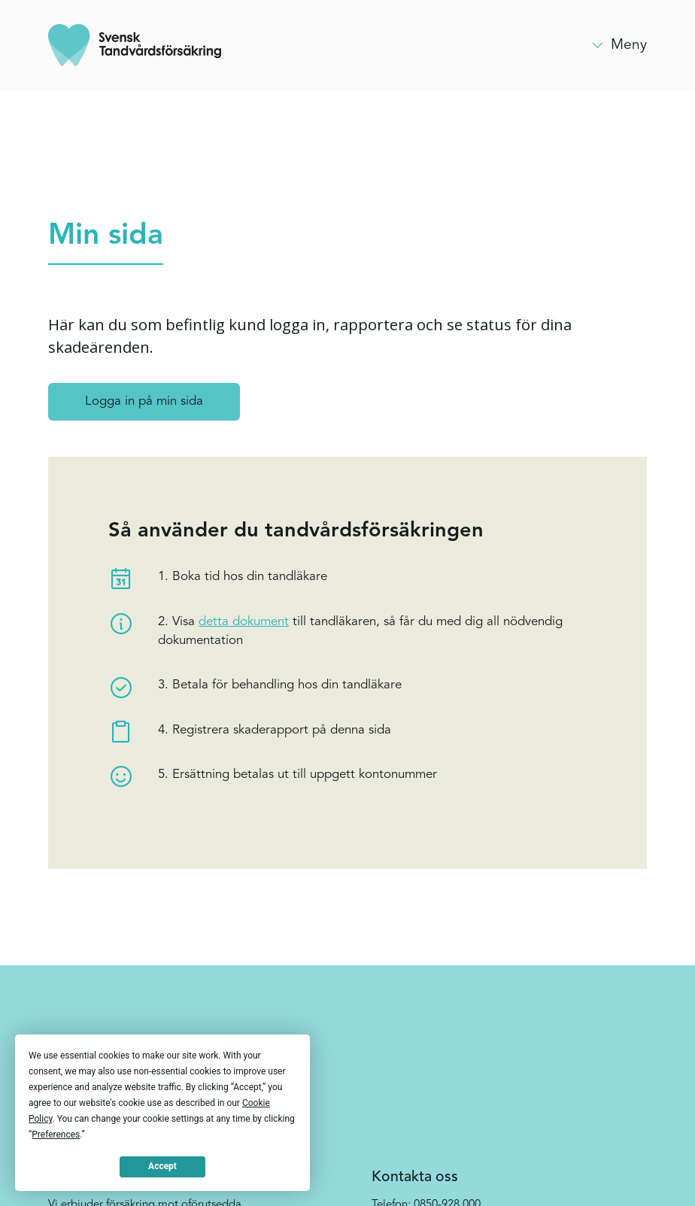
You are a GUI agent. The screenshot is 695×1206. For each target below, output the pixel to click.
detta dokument (244, 621)
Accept (162, 1166)
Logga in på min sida (144, 401)
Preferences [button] (56, 1134)
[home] (134, 45)
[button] (618, 45)
